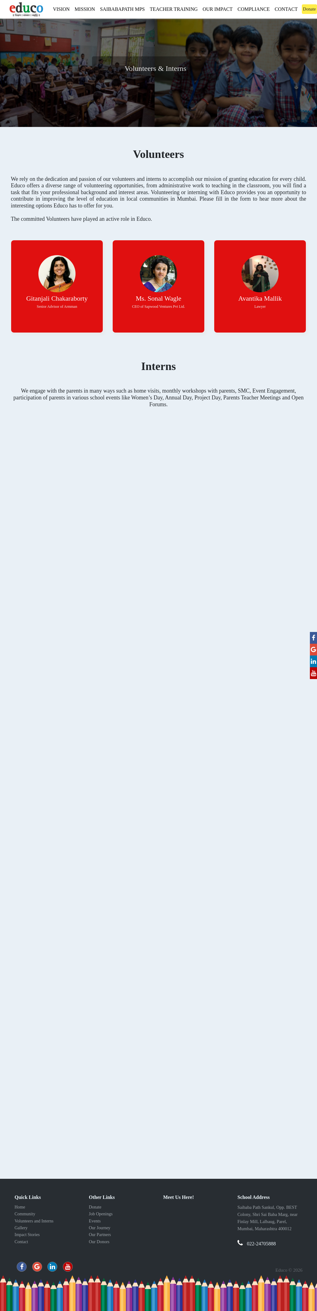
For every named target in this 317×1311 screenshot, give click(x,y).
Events (95, 1221)
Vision (62, 8)
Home (20, 1207)
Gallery (21, 1228)
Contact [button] (286, 9)
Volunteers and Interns (34, 1221)
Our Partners (100, 1234)
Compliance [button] (253, 9)
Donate (95, 1207)
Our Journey (100, 1228)
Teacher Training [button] (174, 9)
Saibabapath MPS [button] (122, 9)
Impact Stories (27, 1234)
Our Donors (99, 1241)
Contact (21, 1241)
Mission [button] (85, 9)
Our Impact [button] (218, 9)
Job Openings (101, 1214)
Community (25, 1214)
